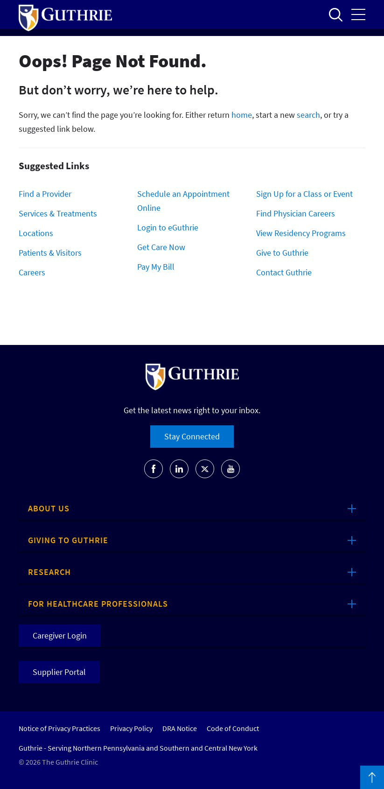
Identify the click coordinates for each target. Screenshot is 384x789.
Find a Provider (45, 193)
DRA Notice (179, 728)
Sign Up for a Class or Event (304, 193)
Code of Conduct (233, 728)
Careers (32, 272)
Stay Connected (192, 436)
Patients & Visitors (50, 252)
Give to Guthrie (282, 252)
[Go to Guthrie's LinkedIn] (179, 468)
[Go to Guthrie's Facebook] (153, 468)
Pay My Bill (156, 266)
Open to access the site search (335, 14)
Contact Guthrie (284, 272)
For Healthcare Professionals (98, 603)
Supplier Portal (59, 672)
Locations (36, 233)
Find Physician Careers (295, 213)
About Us (49, 508)
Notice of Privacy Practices (59, 728)
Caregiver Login (60, 635)
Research (49, 572)
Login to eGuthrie (167, 227)
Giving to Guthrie (68, 540)
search (308, 114)
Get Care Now (161, 247)
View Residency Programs (301, 233)
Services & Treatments (58, 213)
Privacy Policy (131, 728)
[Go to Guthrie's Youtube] (230, 468)
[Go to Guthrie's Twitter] (204, 468)
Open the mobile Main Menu (358, 14)
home (241, 114)
